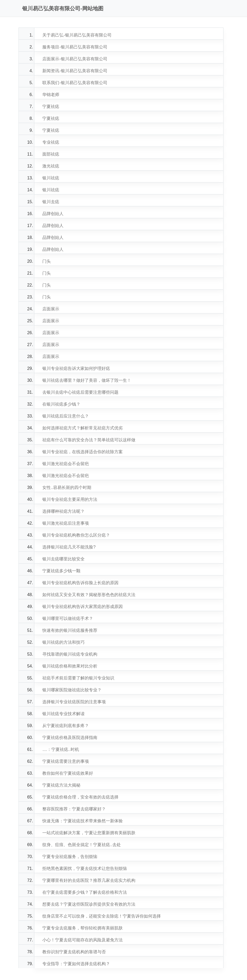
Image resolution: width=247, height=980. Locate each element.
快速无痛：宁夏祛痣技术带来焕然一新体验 (82, 821)
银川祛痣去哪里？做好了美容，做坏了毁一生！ (86, 380)
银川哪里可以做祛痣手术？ (67, 618)
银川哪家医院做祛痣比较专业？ (72, 690)
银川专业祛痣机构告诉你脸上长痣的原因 (80, 582)
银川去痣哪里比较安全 (63, 559)
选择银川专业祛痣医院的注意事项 (74, 702)
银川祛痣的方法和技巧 (63, 642)
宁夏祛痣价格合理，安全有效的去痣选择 (80, 797)
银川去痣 (50, 201)
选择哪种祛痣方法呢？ (63, 511)
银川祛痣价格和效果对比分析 (69, 666)
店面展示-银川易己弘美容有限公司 (74, 59)
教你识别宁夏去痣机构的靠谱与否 (74, 952)
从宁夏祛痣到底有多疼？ (65, 725)
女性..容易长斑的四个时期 (66, 487)
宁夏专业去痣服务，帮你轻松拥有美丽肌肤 (82, 928)
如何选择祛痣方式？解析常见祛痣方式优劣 (82, 428)
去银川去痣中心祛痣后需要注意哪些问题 (80, 392)
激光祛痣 (50, 166)
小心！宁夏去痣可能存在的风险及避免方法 (82, 940)
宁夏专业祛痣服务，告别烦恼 (69, 856)
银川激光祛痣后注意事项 (65, 523)
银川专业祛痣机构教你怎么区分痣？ (76, 535)
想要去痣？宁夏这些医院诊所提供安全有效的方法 (88, 904)
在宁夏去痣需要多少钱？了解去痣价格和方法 (84, 892)
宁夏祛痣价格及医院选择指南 (69, 737)
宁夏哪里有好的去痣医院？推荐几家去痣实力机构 (88, 880)
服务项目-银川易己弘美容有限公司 (74, 47)
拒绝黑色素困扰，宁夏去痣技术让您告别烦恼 (84, 868)
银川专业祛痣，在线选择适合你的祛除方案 (82, 452)
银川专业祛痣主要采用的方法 (69, 499)
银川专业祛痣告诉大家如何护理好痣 (76, 368)
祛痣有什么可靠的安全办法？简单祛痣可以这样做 (88, 440)
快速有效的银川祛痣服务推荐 (69, 630)
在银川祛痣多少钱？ (61, 404)
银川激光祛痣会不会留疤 (65, 463)
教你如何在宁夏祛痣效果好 (67, 773)
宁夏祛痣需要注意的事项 (65, 761)
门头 (46, 261)
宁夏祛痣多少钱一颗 (61, 571)
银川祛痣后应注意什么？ (65, 416)
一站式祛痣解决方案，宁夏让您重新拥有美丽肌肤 (88, 833)
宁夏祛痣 (50, 106)
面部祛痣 (50, 154)
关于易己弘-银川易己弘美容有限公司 (76, 35)
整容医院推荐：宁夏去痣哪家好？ (74, 809)
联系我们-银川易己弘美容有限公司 (74, 82)
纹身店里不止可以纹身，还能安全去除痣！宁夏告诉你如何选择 (101, 916)
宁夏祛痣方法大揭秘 (61, 785)
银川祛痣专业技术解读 (63, 713)
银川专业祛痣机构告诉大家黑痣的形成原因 (82, 606)
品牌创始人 (52, 213)
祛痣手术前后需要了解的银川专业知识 (78, 678)
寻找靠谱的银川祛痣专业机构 (69, 654)
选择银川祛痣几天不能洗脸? (68, 547)
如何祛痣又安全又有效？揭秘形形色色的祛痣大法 (88, 594)
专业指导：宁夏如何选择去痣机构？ (76, 963)
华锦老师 (50, 94)
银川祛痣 (50, 178)
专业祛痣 (50, 142)
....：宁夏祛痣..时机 (60, 749)
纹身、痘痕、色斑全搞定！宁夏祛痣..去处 (81, 844)
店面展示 (50, 309)
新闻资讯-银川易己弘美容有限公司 (74, 71)
